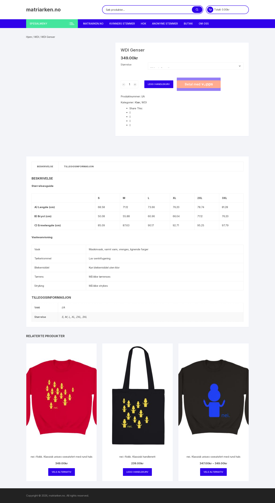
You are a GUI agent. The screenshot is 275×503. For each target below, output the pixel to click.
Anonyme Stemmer (165, 23)
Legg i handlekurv (159, 84)
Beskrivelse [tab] (45, 166)
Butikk (188, 23)
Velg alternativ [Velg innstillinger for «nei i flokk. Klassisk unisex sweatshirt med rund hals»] (61, 472)
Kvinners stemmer (122, 23)
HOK (143, 23)
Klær (137, 102)
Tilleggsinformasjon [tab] (79, 166)
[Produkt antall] (129, 84)
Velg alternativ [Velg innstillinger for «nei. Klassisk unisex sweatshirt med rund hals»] (213, 472)
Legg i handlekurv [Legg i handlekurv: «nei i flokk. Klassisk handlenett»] (137, 472)
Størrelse (126, 64)
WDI (36, 36)
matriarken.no (43, 10)
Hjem (29, 36)
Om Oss (204, 23)
